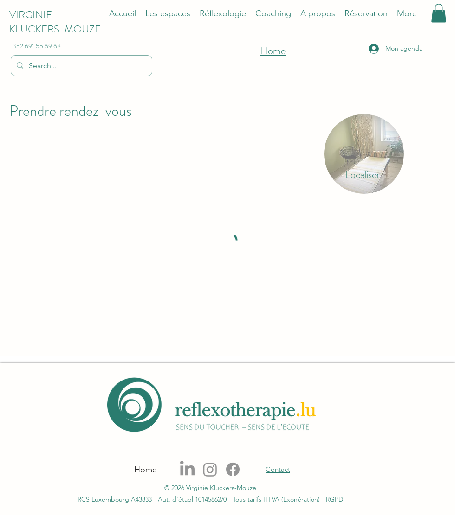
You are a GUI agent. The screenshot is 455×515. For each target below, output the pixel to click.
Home (273, 51)
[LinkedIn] (187, 469)
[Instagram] (210, 469)
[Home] (145, 469)
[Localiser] (362, 174)
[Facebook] (233, 469)
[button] (439, 13)
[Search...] (80, 66)
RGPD (334, 499)
